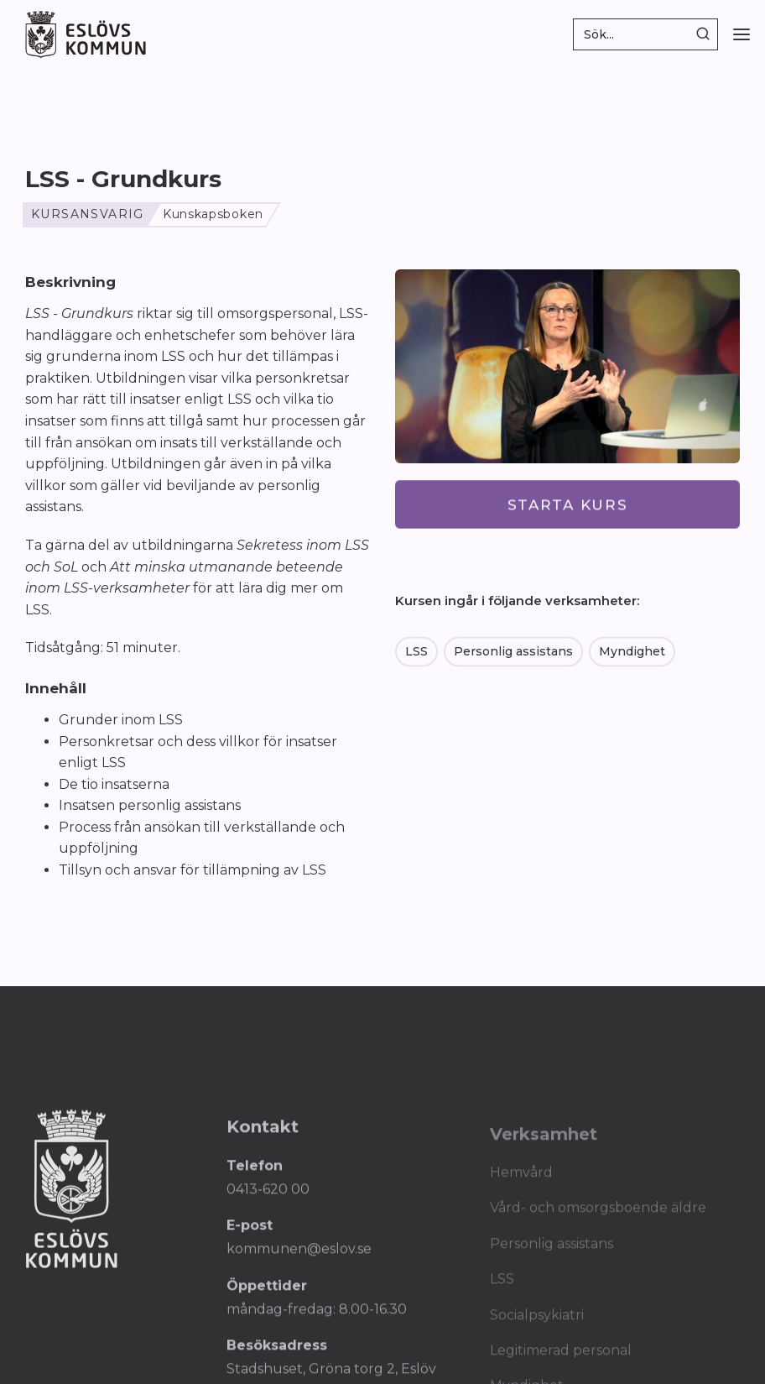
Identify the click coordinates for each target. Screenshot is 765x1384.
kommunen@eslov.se (299, 1256)
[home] (85, 34)
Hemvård (521, 1180)
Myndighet (632, 652)
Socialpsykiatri (537, 1322)
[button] (741, 34)
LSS (416, 652)
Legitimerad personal (561, 1358)
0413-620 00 (268, 1196)
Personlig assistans (513, 652)
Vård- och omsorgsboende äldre (598, 1216)
